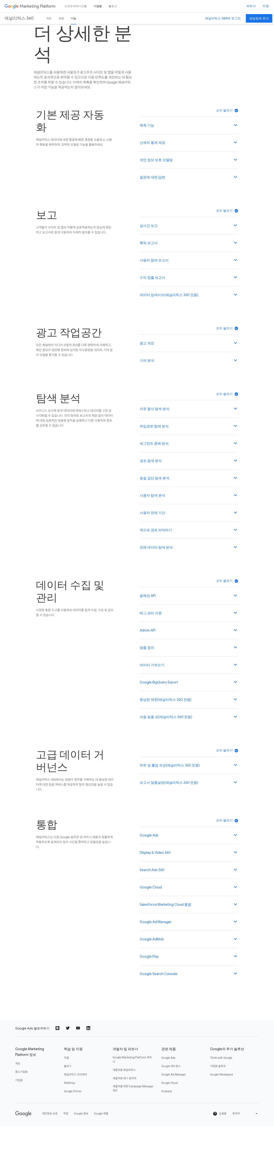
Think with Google (221, 1094)
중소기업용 (21, 1108)
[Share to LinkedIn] (88, 1065)
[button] (227, 147)
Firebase (166, 1128)
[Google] (23, 1150)
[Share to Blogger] (58, 1065)
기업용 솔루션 (218, 1103)
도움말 (219, 1151)
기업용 (98, 6)
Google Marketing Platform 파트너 (132, 1096)
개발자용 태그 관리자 (124, 1115)
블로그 (113, 6)
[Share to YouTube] (78, 1065)
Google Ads (168, 1094)
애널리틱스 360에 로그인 (223, 18)
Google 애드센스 (171, 1103)
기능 (73, 18)
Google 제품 (101, 1150)
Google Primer (73, 1128)
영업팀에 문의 (259, 18)
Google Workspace (221, 1111)
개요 (49, 18)
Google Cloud (169, 1120)
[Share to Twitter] (68, 1065)
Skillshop (69, 1120)
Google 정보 (81, 1150)
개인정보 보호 (50, 1150)
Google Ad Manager (173, 1111)
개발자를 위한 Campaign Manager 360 (133, 1125)
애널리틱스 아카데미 (75, 1111)
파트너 (251, 6)
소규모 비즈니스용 (76, 6)
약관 (65, 1150)
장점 (61, 18)
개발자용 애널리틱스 (124, 1107)
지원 (266, 6)
